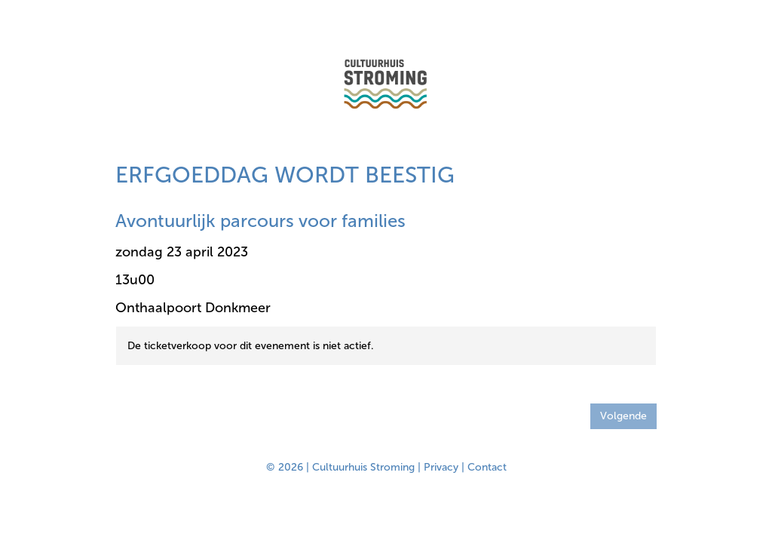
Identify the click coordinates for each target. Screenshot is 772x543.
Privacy (441, 467)
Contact (487, 467)
